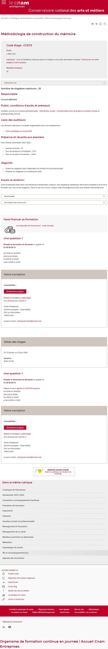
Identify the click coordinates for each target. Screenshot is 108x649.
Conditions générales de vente (21, 609)
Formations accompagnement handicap (21, 500)
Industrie (7, 516)
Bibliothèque (94, 609)
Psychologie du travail (13, 547)
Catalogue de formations (14, 490)
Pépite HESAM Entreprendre (43, 612)
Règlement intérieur (46, 609)
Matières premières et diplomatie (18, 537)
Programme (9, 196)
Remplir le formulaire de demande (18, 244)
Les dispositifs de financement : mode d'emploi (35, 226)
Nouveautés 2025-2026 (13, 495)
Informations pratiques (15, 203)
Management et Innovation (15, 526)
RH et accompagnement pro (58, 18)
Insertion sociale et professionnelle (19, 521)
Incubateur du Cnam (19, 612)
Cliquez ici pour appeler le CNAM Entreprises (22, 388)
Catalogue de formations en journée (26, 18)
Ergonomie (8, 511)
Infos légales (64, 609)
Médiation (7, 542)
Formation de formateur (13, 506)
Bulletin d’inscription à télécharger (17, 298)
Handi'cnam (64, 612)
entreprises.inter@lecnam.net (29, 321)
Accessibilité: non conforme (85, 612)
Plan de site (79, 609)
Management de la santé (14, 532)
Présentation (10, 83)
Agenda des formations (13, 558)
